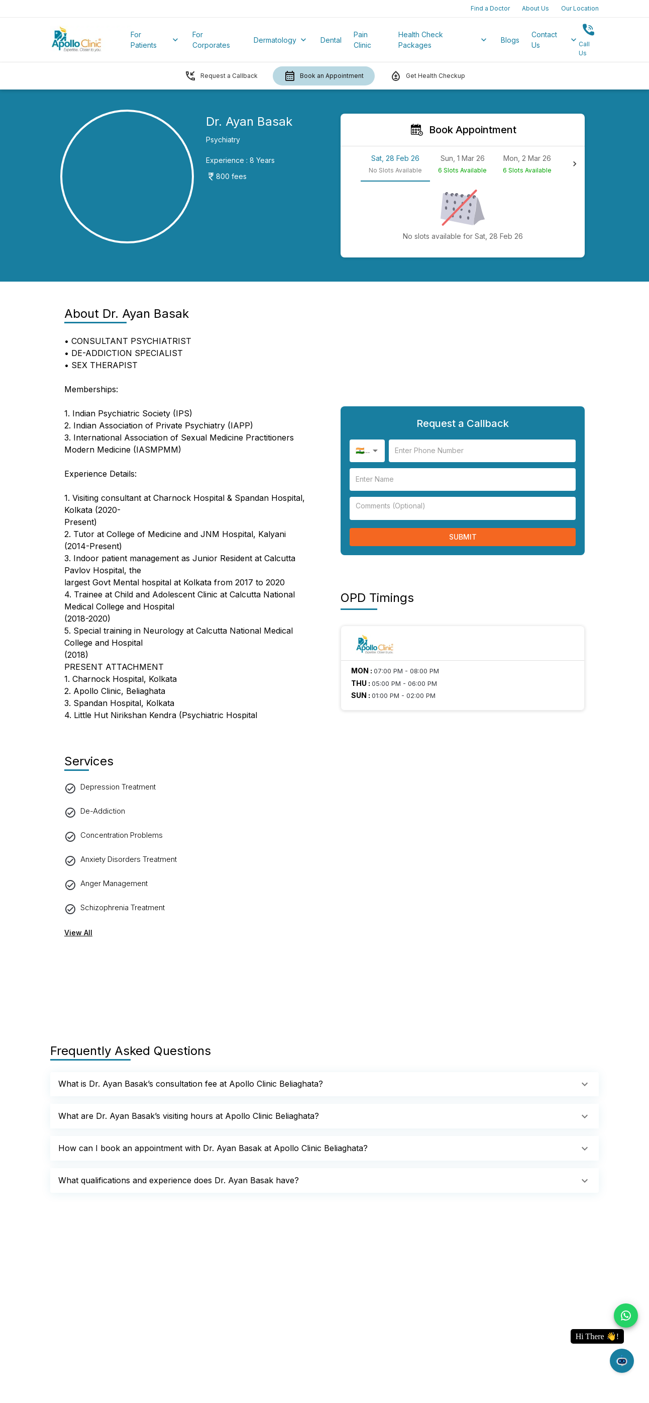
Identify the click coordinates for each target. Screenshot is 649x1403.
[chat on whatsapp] (626, 1315)
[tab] (395, 164)
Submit (463, 537)
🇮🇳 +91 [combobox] (367, 450)
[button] (324, 1084)
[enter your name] (482, 451)
